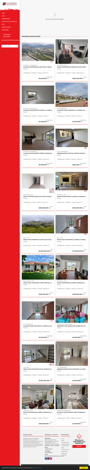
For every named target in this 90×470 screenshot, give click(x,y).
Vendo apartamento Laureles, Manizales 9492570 (71, 196)
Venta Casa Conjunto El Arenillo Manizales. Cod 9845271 (71, 239)
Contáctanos (5, 29)
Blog (3, 24)
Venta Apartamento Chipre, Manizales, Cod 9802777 (71, 283)
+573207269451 (6, 36)
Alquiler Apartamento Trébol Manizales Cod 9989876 (38, 153)
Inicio (3, 13)
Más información (37, 468)
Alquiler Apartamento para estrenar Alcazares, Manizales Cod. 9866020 (71, 412)
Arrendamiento (6, 18)
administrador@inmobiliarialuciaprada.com (10, 40)
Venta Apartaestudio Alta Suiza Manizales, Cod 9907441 (38, 196)
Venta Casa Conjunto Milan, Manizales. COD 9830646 (38, 369)
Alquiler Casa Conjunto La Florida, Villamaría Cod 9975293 (71, 110)
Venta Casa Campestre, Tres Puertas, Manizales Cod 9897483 (38, 283)
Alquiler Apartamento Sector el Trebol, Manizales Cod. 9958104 (38, 67)
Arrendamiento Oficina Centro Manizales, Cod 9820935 (71, 153)
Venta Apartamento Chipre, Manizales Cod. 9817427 (38, 412)
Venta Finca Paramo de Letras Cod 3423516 (38, 239)
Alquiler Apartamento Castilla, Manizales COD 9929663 (38, 110)
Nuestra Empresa (6, 27)
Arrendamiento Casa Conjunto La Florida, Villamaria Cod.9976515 (71, 369)
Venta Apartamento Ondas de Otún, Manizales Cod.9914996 (71, 67)
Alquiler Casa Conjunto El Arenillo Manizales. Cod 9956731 (38, 326)
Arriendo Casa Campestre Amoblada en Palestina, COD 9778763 (71, 326)
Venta (3, 15)
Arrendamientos (65, 442)
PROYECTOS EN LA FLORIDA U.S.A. (9, 21)
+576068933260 (7, 34)
